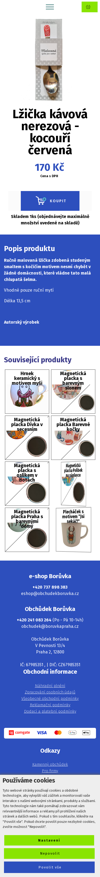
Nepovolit (50, 853)
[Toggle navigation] (50, 6)
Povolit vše (50, 867)
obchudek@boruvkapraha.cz (50, 626)
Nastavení (49, 840)
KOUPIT (50, 201)
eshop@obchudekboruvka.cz (50, 593)
